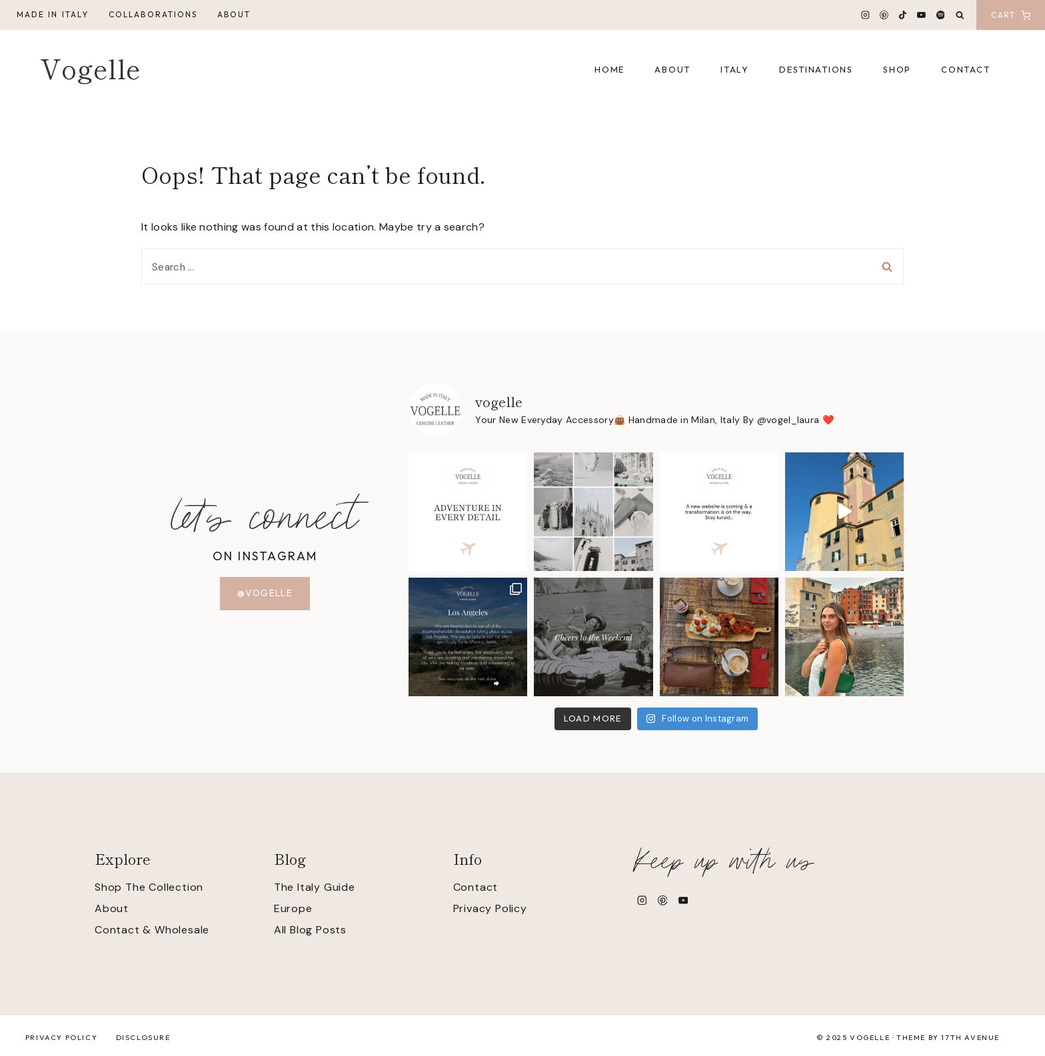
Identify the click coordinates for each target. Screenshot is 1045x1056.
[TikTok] (903, 15)
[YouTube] (921, 15)
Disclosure (143, 1037)
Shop (897, 69)
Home (609, 69)
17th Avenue (970, 1037)
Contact (965, 69)
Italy (734, 69)
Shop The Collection (149, 887)
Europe (293, 908)
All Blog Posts (310, 930)
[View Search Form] (960, 16)
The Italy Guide (314, 887)
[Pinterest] (884, 15)
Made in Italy (53, 14)
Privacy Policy (490, 908)
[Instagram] (865, 15)
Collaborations (153, 14)
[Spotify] (940, 15)
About (234, 14)
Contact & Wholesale (152, 930)
